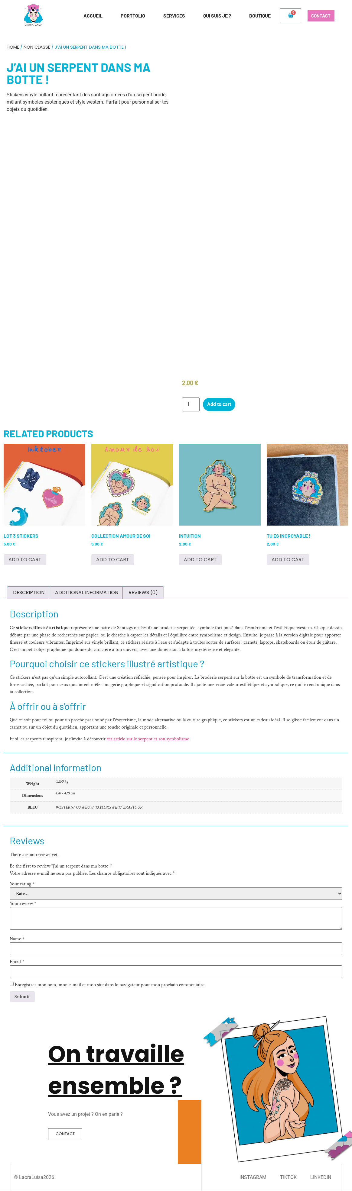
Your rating (22, 884)
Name (17, 939)
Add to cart (219, 404)
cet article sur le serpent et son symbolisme (148, 739)
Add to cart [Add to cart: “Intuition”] (200, 559)
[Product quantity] (191, 404)
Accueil (88, 15)
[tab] (29, 593)
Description (28, 592)
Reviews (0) (143, 592)
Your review (23, 903)
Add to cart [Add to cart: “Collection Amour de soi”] (112, 559)
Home (13, 47)
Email (17, 962)
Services (170, 15)
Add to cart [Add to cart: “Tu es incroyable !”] (288, 559)
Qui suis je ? (213, 15)
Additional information (86, 592)
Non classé (37, 47)
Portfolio (128, 15)
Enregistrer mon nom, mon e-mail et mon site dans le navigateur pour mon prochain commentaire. (110, 985)
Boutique (255, 15)
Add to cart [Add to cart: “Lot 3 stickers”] (24, 559)
